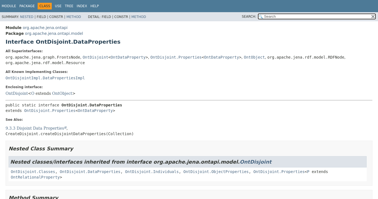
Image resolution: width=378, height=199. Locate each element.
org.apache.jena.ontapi (45, 27)
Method (73, 17)
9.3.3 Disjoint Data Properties (35, 128)
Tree (69, 6)
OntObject (254, 57)
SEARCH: (249, 17)
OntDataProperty (128, 57)
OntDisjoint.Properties (176, 57)
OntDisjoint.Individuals (152, 171)
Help (94, 6)
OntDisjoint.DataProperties (90, 171)
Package (27, 6)
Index (82, 6)
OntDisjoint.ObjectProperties (216, 171)
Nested (26, 17)
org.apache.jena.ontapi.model (54, 33)
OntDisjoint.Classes (33, 171)
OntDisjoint (95, 57)
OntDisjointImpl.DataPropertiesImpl (45, 78)
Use (58, 6)
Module (9, 6)
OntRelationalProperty (35, 177)
